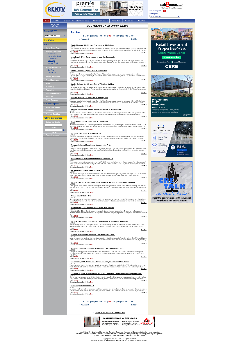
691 (122, 36)
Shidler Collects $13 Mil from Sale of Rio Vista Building (92, 84)
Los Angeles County (54, 56)
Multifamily (50, 87)
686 (101, 36)
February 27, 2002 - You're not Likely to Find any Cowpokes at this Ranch (100, 262)
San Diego (51, 61)
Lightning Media (142, 340)
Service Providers (53, 107)
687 (105, 36)
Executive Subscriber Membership (76, 21)
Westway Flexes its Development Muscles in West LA (92, 158)
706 (132, 36)
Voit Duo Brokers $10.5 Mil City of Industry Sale (89, 98)
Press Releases (52, 100)
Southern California (53, 51)
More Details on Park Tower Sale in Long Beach (89, 121)
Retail (48, 83)
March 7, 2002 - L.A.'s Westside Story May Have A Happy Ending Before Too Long (103, 182)
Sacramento (52, 72)
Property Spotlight (53, 114)
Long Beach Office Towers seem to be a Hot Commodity (93, 57)
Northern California (53, 67)
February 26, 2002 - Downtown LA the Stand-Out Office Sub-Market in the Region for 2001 (106, 274)
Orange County (53, 58)
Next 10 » (133, 39)
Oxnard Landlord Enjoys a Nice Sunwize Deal (89, 70)
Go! (64, 36)
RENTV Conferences (100, 21)
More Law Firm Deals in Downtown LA (86, 133)
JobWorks (50, 111)
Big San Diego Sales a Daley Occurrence (87, 170)
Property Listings (139, 335)
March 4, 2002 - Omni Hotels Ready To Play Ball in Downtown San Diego (99, 221)
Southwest (121, 334)
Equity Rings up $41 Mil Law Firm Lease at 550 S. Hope (92, 45)
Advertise (141, 21)
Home (47, 21)
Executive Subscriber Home (142, 332)
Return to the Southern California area (108, 313)
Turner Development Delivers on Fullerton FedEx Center (93, 235)
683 (88, 36)
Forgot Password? (53, 135)
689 (114, 36)
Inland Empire (52, 54)
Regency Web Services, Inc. (115, 340)
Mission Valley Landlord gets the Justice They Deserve (92, 208)
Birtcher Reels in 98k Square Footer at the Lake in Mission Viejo (96, 109)
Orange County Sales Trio (81, 196)
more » (143, 52)
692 (126, 36)
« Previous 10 (84, 39)
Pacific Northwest (53, 77)
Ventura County (53, 63)
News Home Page (53, 48)
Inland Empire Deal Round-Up (82, 285)
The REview (49, 40)
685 (96, 36)
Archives (49, 97)
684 (92, 36)
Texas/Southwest (52, 80)
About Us (55, 21)
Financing (50, 90)
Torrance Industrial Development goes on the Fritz (91, 145)
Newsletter (116, 21)
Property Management (154, 334)
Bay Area (51, 70)
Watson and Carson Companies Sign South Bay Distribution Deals (97, 248)
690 (118, 36)
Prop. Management (53, 93)
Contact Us (129, 21)
